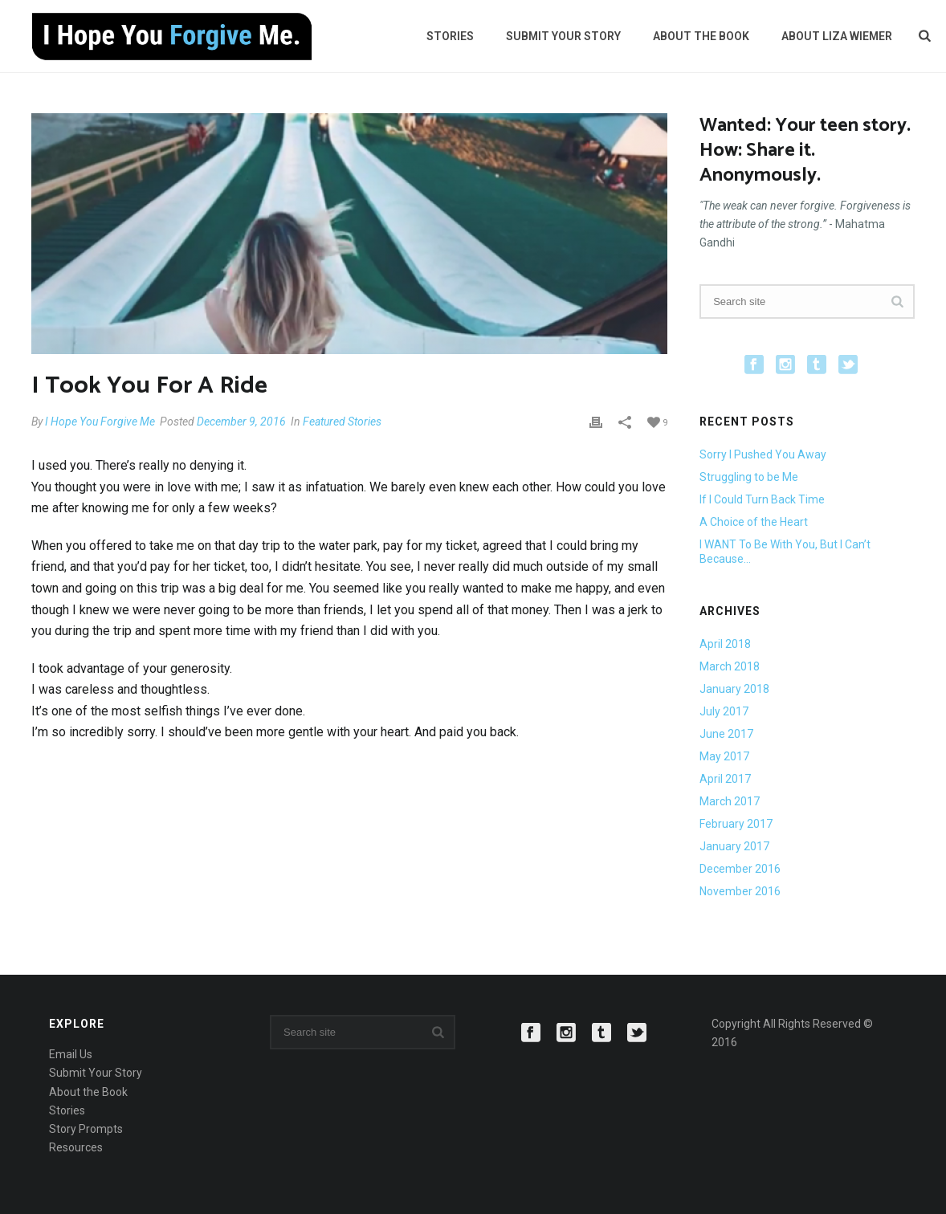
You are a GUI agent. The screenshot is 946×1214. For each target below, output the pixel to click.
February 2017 (736, 823)
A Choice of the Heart (753, 521)
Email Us (70, 1054)
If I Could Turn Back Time (762, 499)
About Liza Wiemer (836, 36)
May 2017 (724, 756)
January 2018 (734, 688)
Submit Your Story (563, 36)
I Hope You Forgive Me (100, 421)
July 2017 (723, 711)
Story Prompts (86, 1128)
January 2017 (734, 846)
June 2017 (726, 733)
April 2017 (725, 778)
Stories (450, 36)
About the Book (701, 36)
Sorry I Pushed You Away (762, 454)
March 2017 (729, 801)
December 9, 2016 (241, 421)
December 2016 (740, 868)
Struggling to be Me (748, 477)
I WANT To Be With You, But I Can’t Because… (785, 551)
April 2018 (725, 644)
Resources (76, 1147)
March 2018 (729, 666)
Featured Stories (342, 421)
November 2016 (740, 891)
